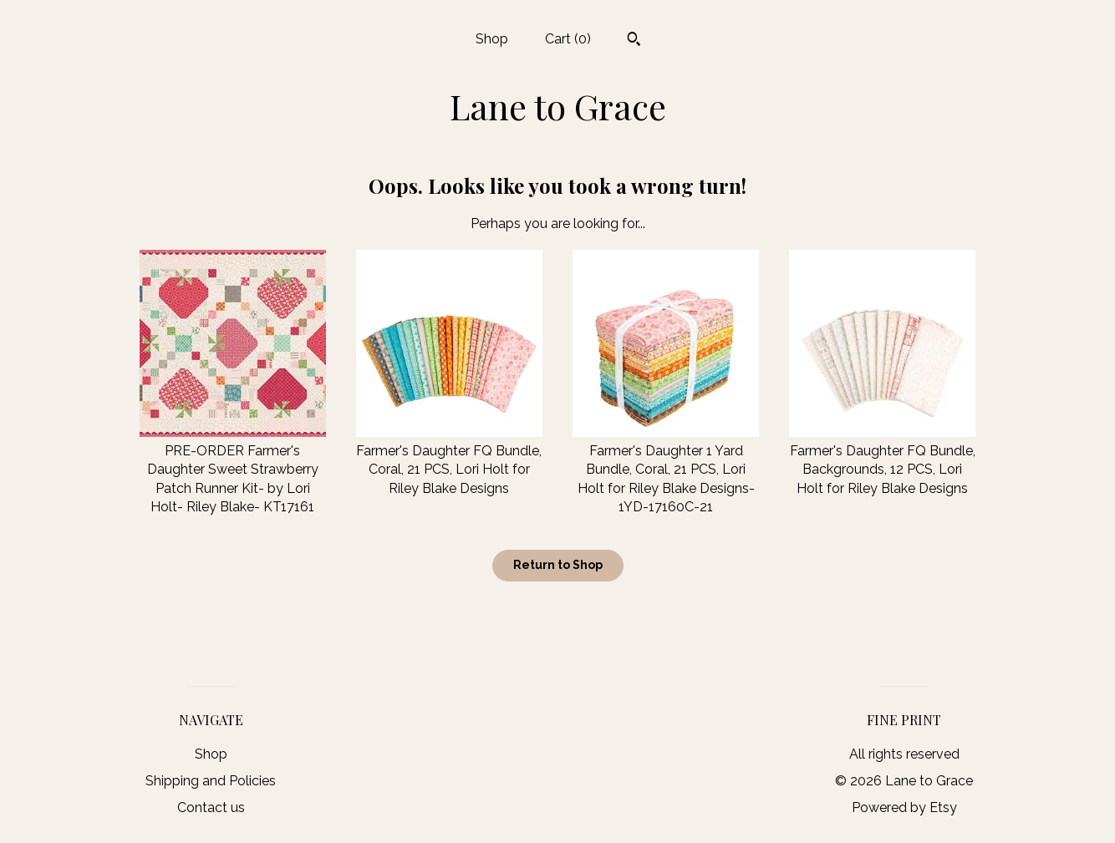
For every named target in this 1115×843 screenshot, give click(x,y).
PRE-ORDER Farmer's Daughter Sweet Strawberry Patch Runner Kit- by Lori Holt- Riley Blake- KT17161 (233, 469)
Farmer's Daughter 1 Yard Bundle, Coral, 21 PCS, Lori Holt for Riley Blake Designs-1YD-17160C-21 (666, 469)
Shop (492, 39)
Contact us (211, 807)
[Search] (634, 41)
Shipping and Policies (210, 781)
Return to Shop (558, 564)
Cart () (568, 39)
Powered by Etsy (904, 807)
